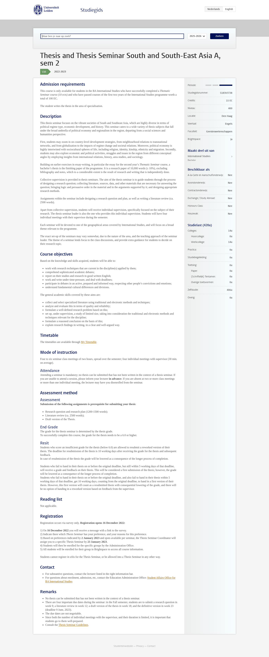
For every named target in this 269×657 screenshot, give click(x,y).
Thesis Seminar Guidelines (73, 624)
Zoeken (219, 36)
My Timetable (88, 342)
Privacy (140, 646)
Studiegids (91, 10)
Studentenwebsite (123, 646)
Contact (151, 646)
